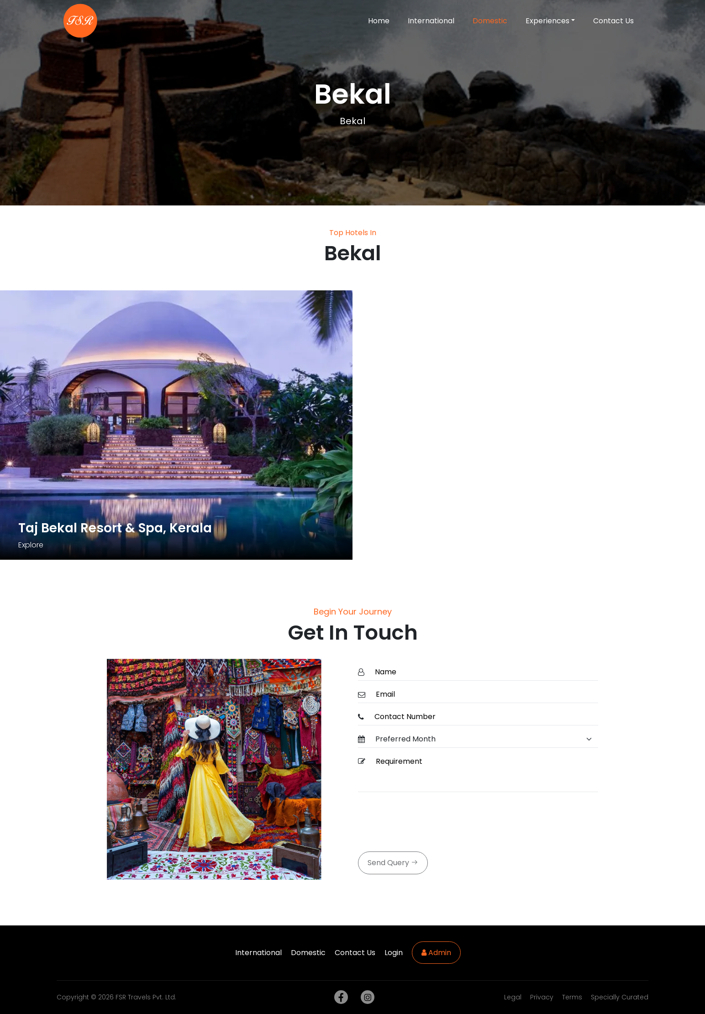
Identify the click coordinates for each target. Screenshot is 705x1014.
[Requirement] (484, 772)
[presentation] (427, 823)
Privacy (541, 997)
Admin (436, 952)
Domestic (490, 21)
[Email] (484, 694)
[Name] (483, 672)
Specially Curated (619, 997)
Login (393, 952)
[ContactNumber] (483, 717)
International (431, 21)
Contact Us (613, 21)
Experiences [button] (547, 21)
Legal (512, 997)
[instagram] (366, 997)
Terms (572, 997)
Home (378, 21)
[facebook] (339, 997)
